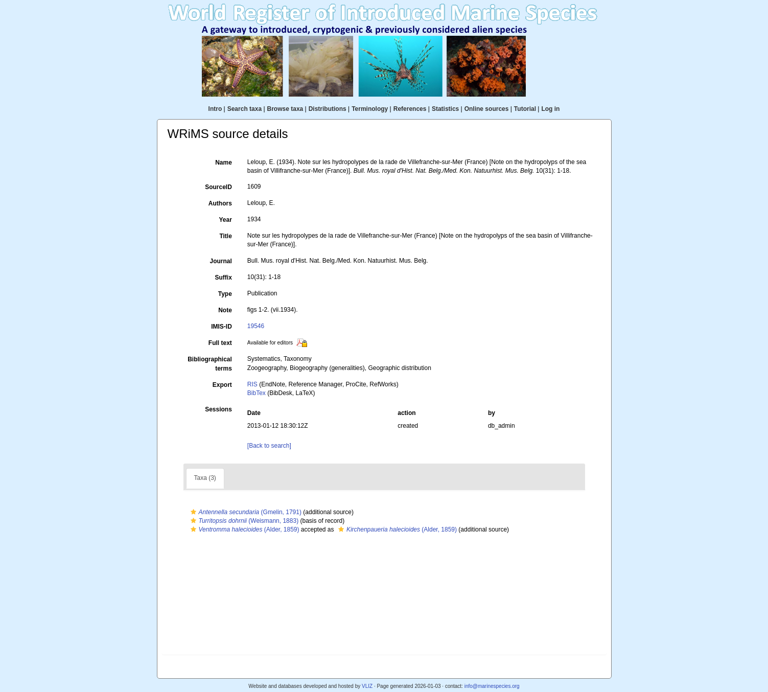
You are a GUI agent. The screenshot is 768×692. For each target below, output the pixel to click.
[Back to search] (269, 445)
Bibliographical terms (210, 364)
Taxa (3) (205, 477)
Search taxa (244, 108)
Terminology (370, 108)
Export (222, 384)
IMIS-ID (221, 326)
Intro (215, 108)
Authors (220, 203)
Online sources (486, 108)
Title (225, 236)
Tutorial (525, 108)
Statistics (445, 108)
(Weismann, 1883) (243, 520)
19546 (255, 326)
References (410, 108)
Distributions (327, 108)
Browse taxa (285, 108)
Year (225, 219)
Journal (220, 261)
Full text (220, 343)
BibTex (256, 393)
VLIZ (367, 686)
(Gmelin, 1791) (244, 512)
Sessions (218, 409)
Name (223, 162)
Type (225, 293)
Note (225, 310)
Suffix (223, 277)
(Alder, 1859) (243, 529)
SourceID (218, 187)
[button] (193, 512)
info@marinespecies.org (492, 686)
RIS (252, 384)
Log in (550, 108)
